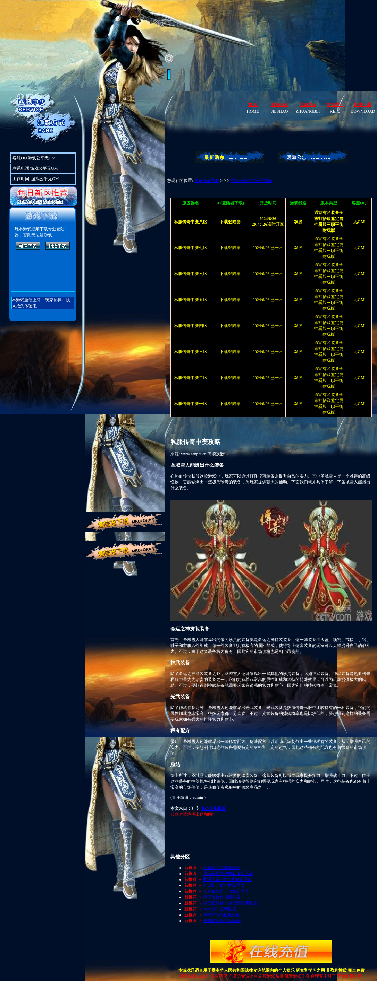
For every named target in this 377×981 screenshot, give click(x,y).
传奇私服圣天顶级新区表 (226, 891)
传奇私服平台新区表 (222, 920)
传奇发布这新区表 (219, 908)
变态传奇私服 (206, 180)
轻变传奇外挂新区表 (222, 897)
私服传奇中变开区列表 (251, 180)
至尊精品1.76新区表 (221, 867)
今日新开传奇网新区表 (224, 885)
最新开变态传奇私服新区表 (228, 873)
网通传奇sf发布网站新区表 (227, 879)
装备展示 (308, 104)
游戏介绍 (279, 104)
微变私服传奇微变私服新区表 (230, 903)
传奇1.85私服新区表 (221, 914)
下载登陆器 (230, 247)
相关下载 (362, 104)
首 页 (253, 104)
